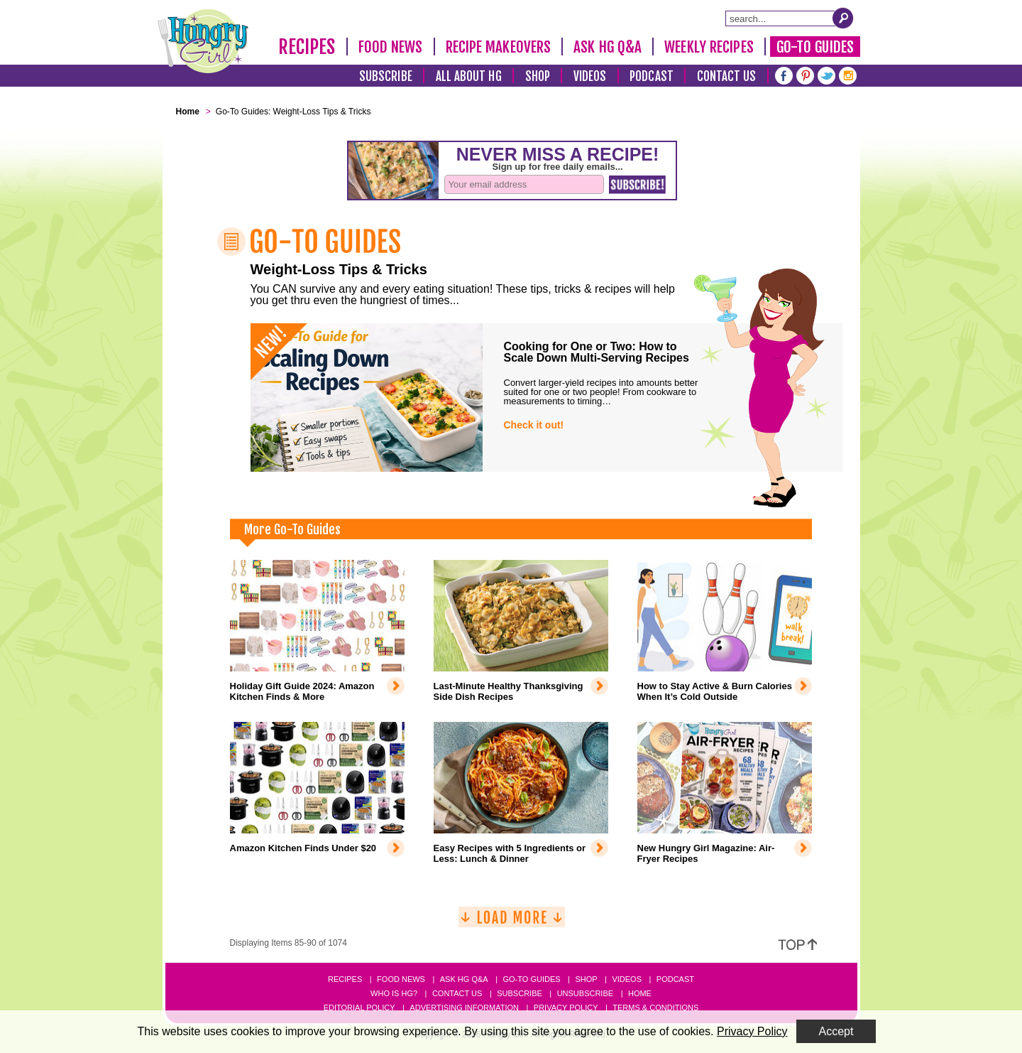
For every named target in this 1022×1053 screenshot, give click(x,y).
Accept (836, 1031)
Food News (390, 47)
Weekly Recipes (708, 47)
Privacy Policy (566, 1007)
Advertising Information (464, 1007)
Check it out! (534, 425)
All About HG (469, 76)
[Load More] (511, 923)
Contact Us (727, 76)
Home (640, 993)
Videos (590, 76)
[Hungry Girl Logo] (203, 41)
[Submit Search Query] (843, 17)
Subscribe (385, 76)
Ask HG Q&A (607, 47)
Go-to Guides (531, 979)
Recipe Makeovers (498, 47)
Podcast (652, 76)
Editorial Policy (359, 1007)
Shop (537, 76)
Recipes (307, 47)
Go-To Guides (815, 47)
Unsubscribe (585, 993)
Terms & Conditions (655, 1007)
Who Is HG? (393, 993)
